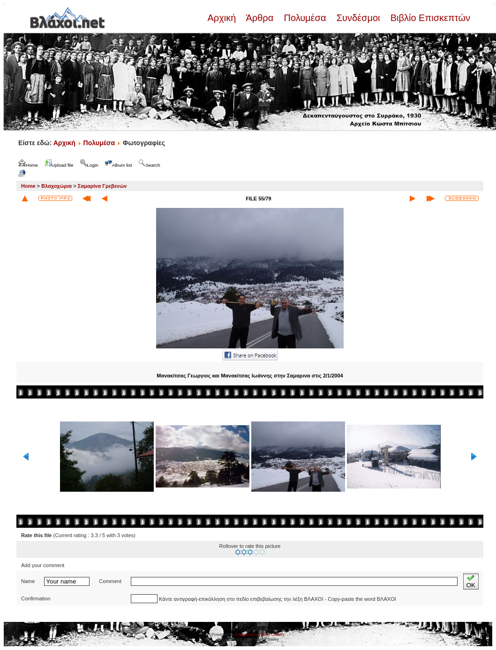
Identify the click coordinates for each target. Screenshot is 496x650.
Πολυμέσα (305, 18)
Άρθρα (260, 18)
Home (28, 186)
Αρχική (222, 18)
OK (470, 581)
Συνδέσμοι (358, 18)
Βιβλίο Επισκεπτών (429, 18)
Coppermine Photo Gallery (260, 634)
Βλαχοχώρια (56, 186)
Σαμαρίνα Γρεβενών (102, 186)
